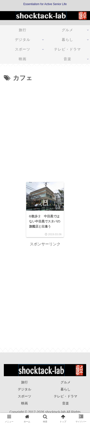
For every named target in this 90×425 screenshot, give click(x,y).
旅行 (24, 382)
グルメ (65, 382)
